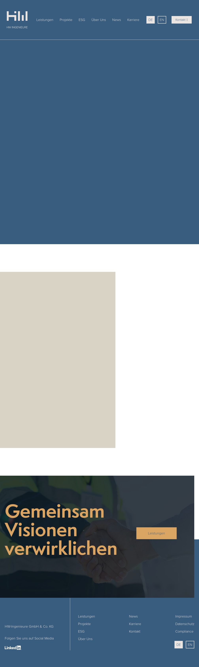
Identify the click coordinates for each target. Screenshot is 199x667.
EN (162, 20)
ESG (82, 20)
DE (150, 20)
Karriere (133, 20)
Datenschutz (184, 624)
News (116, 20)
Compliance (184, 631)
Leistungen (44, 20)
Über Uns (98, 20)
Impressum (183, 616)
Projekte (66, 20)
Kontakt (181, 20)
